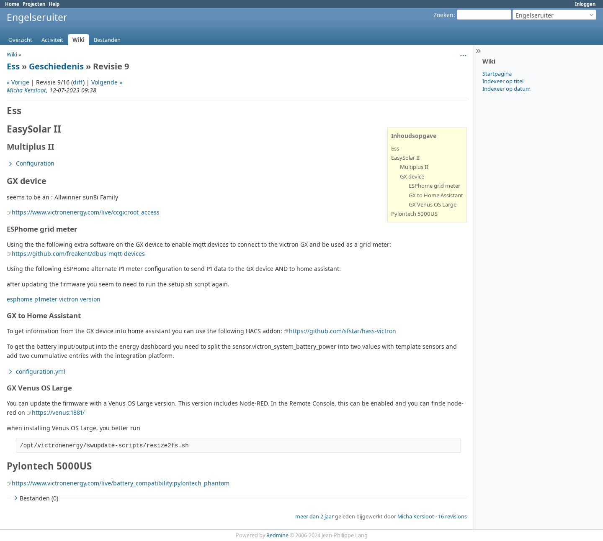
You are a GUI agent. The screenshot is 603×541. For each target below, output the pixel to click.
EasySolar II (405, 157)
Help (54, 4)
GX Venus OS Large (432, 204)
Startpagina (497, 73)
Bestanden (107, 39)
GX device (412, 176)
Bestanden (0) (35, 498)
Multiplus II (414, 167)
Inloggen (585, 4)
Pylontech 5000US (414, 213)
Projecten (34, 4)
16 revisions (452, 516)
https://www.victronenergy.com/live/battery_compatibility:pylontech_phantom (120, 483)
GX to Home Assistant (436, 195)
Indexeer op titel (502, 81)
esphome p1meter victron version (53, 299)
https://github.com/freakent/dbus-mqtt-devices (78, 254)
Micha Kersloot (26, 90)
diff (78, 82)
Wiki (78, 39)
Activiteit (52, 39)
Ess (13, 66)
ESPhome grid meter (434, 185)
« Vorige (18, 82)
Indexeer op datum (506, 88)
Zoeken (443, 15)
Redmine (277, 535)
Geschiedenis (56, 66)
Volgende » (106, 82)
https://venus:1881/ (58, 412)
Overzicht (20, 39)
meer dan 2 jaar (314, 516)
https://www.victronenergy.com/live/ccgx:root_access (86, 212)
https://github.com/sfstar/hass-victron (342, 331)
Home (12, 4)
